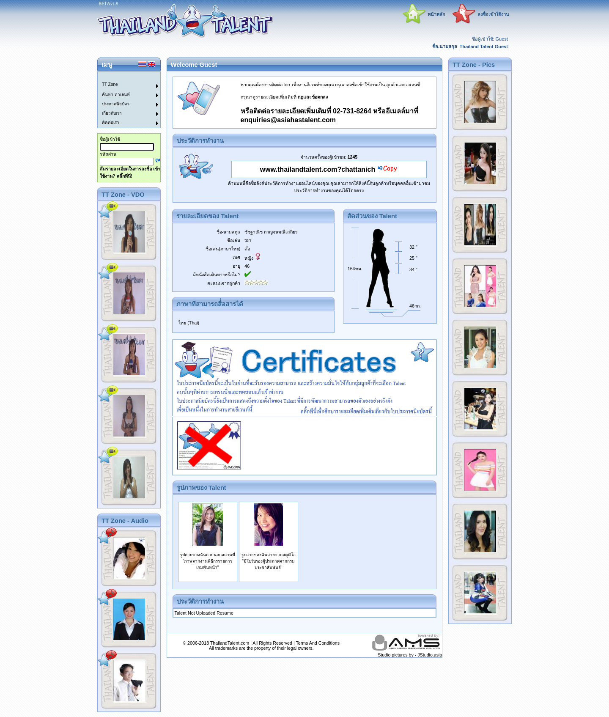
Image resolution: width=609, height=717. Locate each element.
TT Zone (110, 84)
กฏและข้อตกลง (313, 96)
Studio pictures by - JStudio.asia (410, 654)
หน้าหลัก (436, 14)
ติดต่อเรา (110, 122)
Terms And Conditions (318, 643)
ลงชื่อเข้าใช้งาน (493, 14)
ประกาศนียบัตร (115, 104)
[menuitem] (124, 76)
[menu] (124, 100)
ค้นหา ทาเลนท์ (116, 94)
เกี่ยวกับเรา (112, 113)
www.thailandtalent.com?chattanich (317, 169)
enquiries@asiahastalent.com (288, 120)
